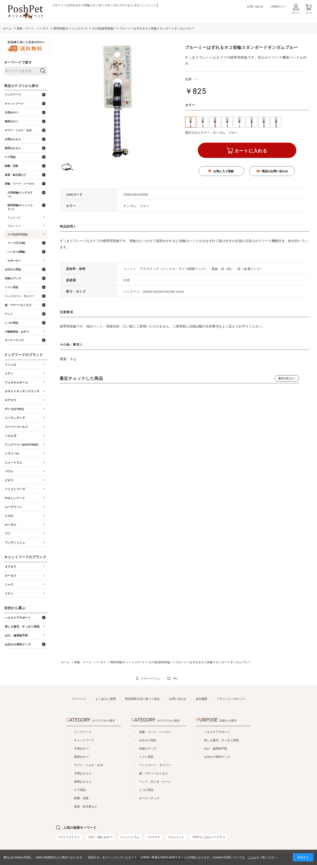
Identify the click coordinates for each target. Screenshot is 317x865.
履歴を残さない (286, 378)
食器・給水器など (75, 806)
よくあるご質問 (105, 698)
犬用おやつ (71, 748)
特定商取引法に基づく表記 (142, 698)
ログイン (295, 13)
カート (309, 13)
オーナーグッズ (149, 798)
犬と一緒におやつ (100, 837)
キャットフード (74, 740)
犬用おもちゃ (72, 773)
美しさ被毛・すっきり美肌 (231, 740)
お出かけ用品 (147, 740)
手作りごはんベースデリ (208, 837)
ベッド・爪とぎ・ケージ (155, 781)
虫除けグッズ (147, 748)
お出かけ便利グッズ (227, 756)
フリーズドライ (69, 837)
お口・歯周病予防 (226, 748)
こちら (252, 857)
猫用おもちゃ (72, 781)
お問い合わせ (255, 6)
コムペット (176, 837)
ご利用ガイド (278, 6)
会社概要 (201, 698)
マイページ (79, 698)
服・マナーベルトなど (153, 773)
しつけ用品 (146, 790)
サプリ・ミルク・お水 (78, 765)
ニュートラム (129, 837)
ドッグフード (72, 732)
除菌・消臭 (71, 798)
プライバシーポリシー (231, 698)
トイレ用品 (146, 756)
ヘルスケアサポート (227, 732)
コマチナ (153, 837)
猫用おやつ (71, 756)
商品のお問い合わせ (275, 171)
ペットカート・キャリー (155, 765)
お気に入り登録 (223, 171)
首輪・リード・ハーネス (155, 732)
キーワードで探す (18, 62)
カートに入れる (250, 150)
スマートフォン (150, 678)
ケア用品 (69, 790)
